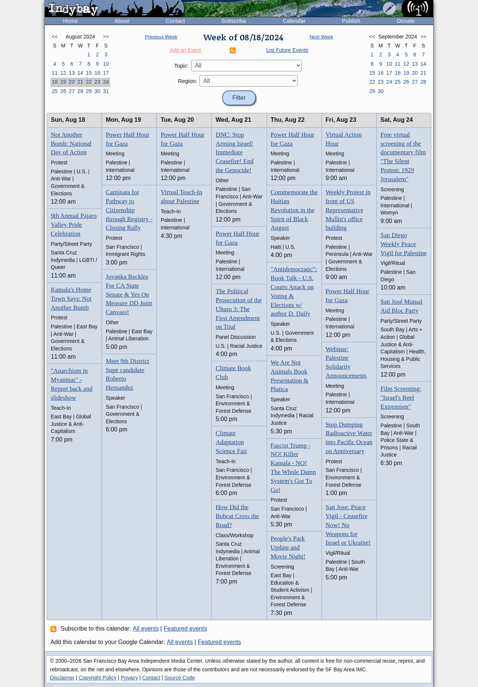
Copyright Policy (98, 678)
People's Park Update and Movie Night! (288, 547)
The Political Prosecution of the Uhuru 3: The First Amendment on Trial (238, 309)
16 (97, 73)
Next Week (321, 37)
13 (72, 73)
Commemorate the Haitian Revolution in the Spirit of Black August (294, 210)
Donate (406, 21)
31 (106, 91)
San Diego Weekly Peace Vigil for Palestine (404, 244)
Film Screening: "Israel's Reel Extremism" (401, 397)
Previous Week (161, 37)
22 (89, 82)
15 (89, 73)
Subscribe (233, 21)
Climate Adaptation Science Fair (231, 442)
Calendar (294, 21)
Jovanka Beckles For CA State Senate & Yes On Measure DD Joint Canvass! (129, 294)
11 (55, 73)
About (122, 21)
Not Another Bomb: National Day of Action (71, 143)
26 (63, 91)
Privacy (129, 678)
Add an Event (185, 50)
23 (97, 82)
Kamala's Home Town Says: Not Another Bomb (71, 298)
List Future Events (287, 50)
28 (80, 91)
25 (55, 91)
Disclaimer (62, 678)
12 (63, 73)
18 (55, 82)
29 (89, 91)
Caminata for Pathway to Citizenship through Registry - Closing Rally (129, 210)
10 (106, 64)
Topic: (181, 65)
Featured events (185, 628)
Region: (188, 81)
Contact (175, 21)
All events (146, 628)
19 (63, 82)
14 (80, 73)
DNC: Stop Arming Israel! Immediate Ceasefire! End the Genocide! (234, 152)
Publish (351, 21)
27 (72, 91)
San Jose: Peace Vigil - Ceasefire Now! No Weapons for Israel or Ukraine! (348, 525)
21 (80, 82)
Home (70, 21)
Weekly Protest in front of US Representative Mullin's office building (348, 210)
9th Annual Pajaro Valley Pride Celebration (74, 224)
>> (106, 37)
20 (72, 82)
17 (106, 73)
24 (106, 82)
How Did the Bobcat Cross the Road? (237, 516)
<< (55, 37)
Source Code (179, 678)
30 (97, 91)
